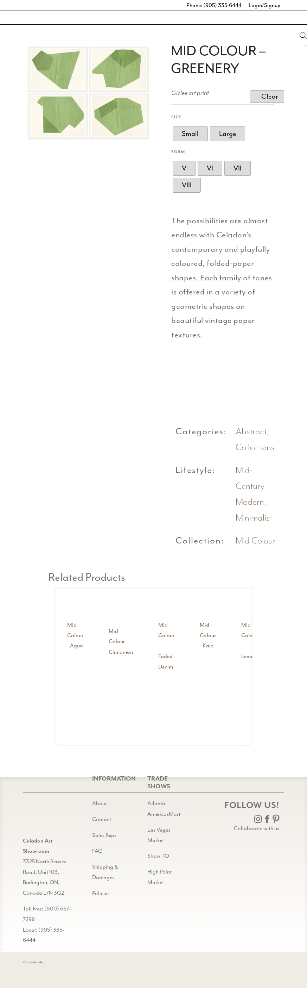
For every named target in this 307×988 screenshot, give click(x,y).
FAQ (97, 851)
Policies (100, 893)
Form (178, 152)
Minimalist (254, 517)
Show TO (158, 855)
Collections (255, 447)
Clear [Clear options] (270, 96)
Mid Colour (256, 540)
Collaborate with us (256, 828)
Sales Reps (104, 835)
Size (176, 117)
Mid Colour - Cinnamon (121, 641)
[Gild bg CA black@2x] (41, 818)
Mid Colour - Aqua (75, 635)
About (99, 803)
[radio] (190, 134)
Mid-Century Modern (250, 486)
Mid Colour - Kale (208, 635)
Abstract (251, 431)
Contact (101, 819)
